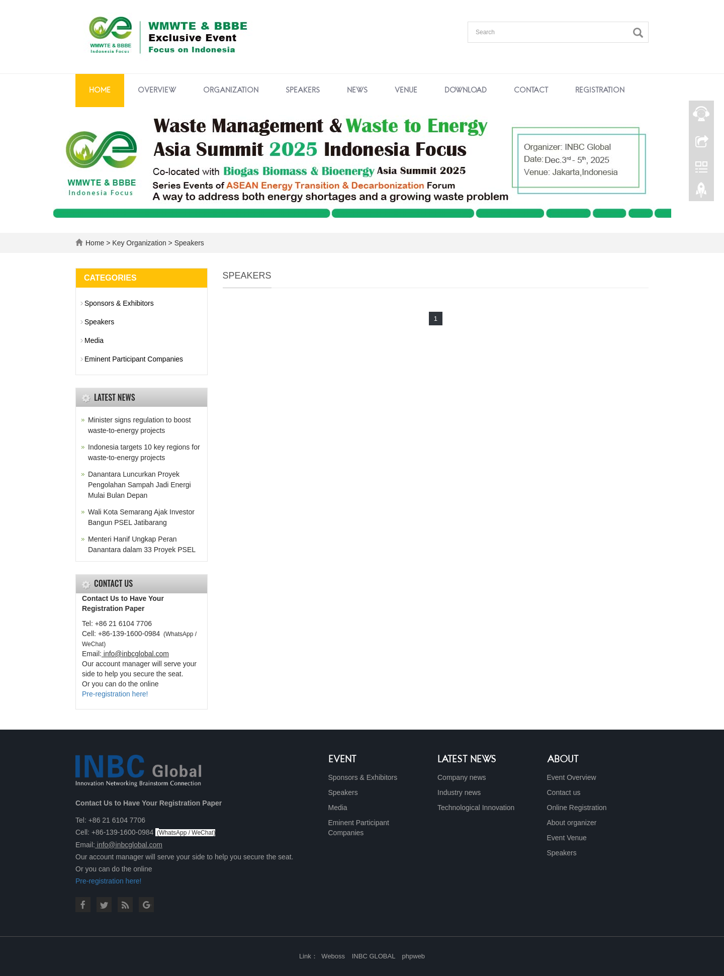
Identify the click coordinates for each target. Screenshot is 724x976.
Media (94, 340)
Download (465, 90)
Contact (531, 90)
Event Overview (571, 777)
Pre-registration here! (115, 694)
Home (100, 90)
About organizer (572, 823)
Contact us (564, 792)
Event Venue (567, 838)
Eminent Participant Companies (133, 359)
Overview (157, 90)
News (357, 90)
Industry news (459, 792)
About (562, 759)
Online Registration (577, 808)
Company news (461, 777)
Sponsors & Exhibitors (119, 303)
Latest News (466, 759)
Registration (599, 90)
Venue (406, 90)
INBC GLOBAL (373, 956)
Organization (230, 90)
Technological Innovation (475, 808)
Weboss (333, 956)
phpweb (413, 956)
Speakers (303, 90)
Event (342, 759)
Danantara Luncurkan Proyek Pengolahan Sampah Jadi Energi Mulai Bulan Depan (139, 484)
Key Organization (139, 243)
